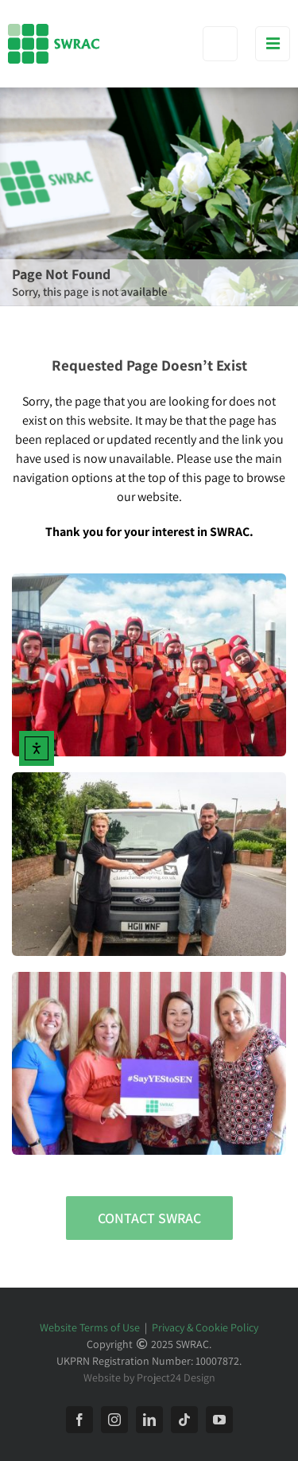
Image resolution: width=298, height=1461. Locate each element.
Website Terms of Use (90, 1327)
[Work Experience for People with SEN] (149, 778)
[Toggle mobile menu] (272, 43)
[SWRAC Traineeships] (149, 579)
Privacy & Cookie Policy (205, 1327)
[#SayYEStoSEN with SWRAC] (149, 977)
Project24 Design (176, 1377)
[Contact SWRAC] (149, 1218)
